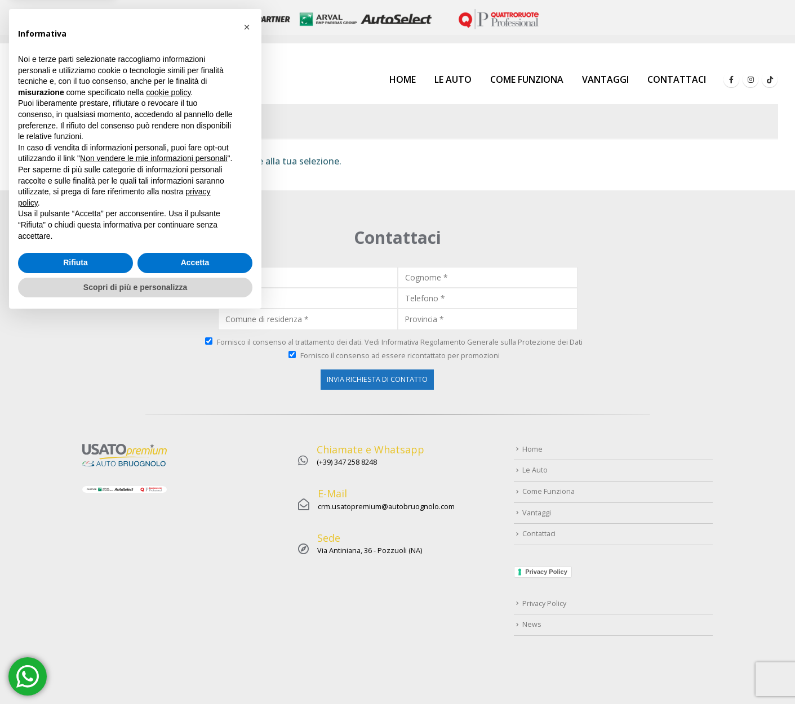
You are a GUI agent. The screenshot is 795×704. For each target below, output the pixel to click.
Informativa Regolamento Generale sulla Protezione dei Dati (482, 342)
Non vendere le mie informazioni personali (153, 544)
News (531, 624)
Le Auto (453, 79)
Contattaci (676, 79)
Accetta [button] (195, 648)
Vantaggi (605, 79)
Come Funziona (526, 79)
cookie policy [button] (168, 478)
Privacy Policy (546, 571)
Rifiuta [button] (75, 648)
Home (402, 79)
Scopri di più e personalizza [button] (135, 673)
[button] (247, 413)
